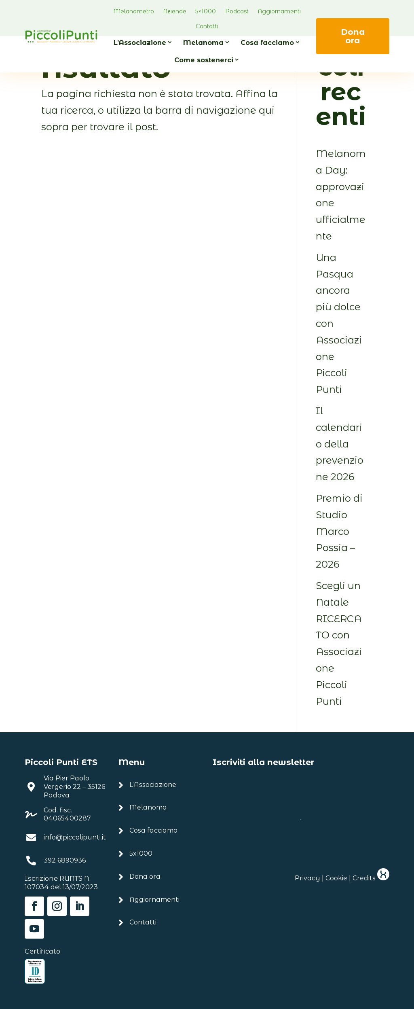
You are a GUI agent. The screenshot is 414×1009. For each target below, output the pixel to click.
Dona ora (353, 36)
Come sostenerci (203, 60)
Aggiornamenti (279, 11)
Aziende (174, 11)
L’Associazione (140, 42)
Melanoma (203, 42)
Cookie (336, 878)
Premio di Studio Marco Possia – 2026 (339, 531)
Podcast (237, 11)
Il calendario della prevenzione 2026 (339, 444)
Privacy (307, 878)
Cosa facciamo (267, 42)
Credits (371, 878)
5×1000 (205, 11)
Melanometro (133, 11)
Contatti (207, 26)
